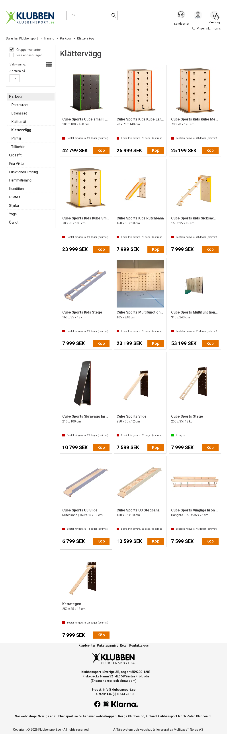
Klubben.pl (203, 716)
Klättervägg (85, 38)
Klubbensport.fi (168, 716)
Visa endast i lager (29, 55)
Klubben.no (136, 716)
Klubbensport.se (66, 716)
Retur (124, 645)
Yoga (13, 214)
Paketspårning (108, 645)
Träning (49, 38)
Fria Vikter (17, 164)
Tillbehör (18, 147)
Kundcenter (87, 645)
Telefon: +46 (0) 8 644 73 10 (113, 694)
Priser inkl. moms (206, 28)
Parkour (65, 38)
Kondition (16, 189)
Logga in (198, 16)
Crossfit (15, 155)
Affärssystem (123, 729)
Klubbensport (28, 38)
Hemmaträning (20, 180)
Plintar (16, 138)
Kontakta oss (139, 645)
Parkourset (19, 105)
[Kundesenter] (181, 15)
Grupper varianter (28, 49)
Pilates (14, 197)
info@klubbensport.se (119, 689)
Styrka (14, 205)
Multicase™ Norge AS (188, 729)
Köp (101, 150)
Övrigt (13, 222)
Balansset (19, 113)
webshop (145, 729)
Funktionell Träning (23, 172)
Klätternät (18, 122)
